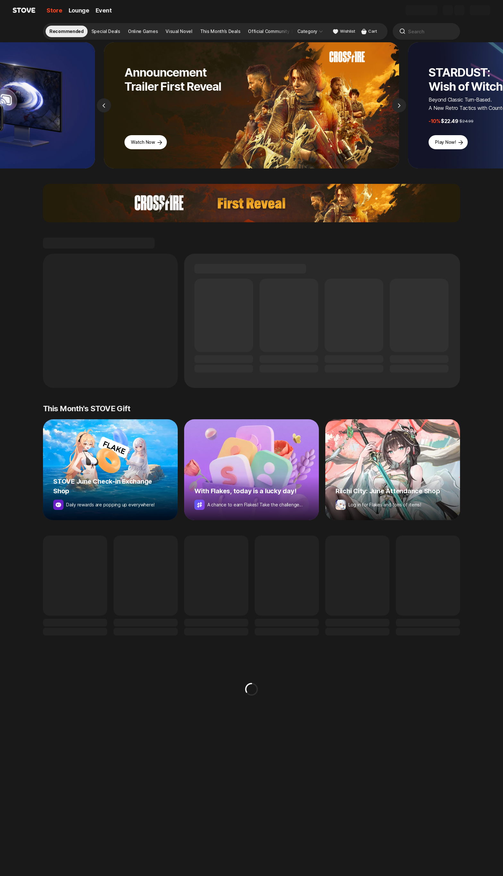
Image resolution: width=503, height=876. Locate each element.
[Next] (399, 110)
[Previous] (104, 110)
